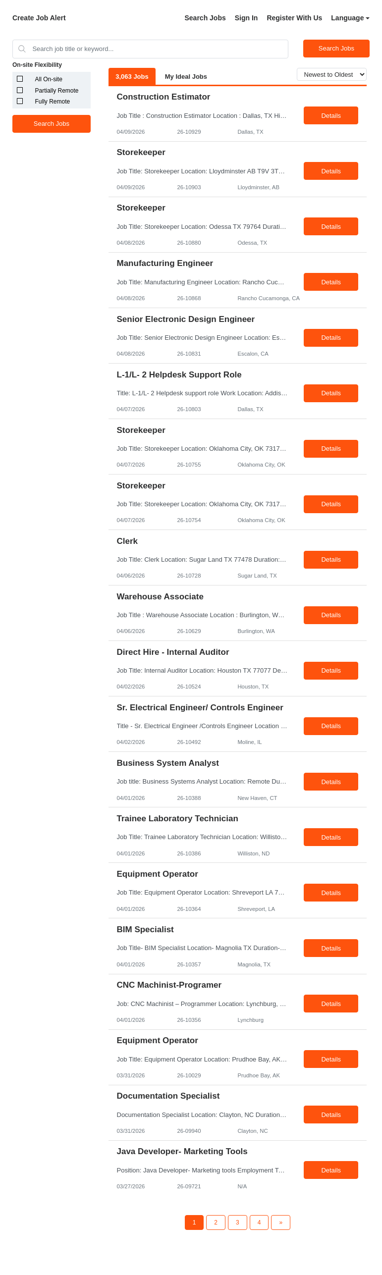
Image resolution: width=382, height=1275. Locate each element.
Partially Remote (57, 90)
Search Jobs (204, 18)
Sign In (246, 18)
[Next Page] (280, 1222)
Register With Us (294, 18)
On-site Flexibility (37, 64)
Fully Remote (52, 101)
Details (331, 115)
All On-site (48, 79)
